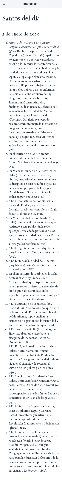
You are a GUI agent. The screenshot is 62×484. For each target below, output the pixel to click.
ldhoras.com (31, 3)
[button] (4, 4)
